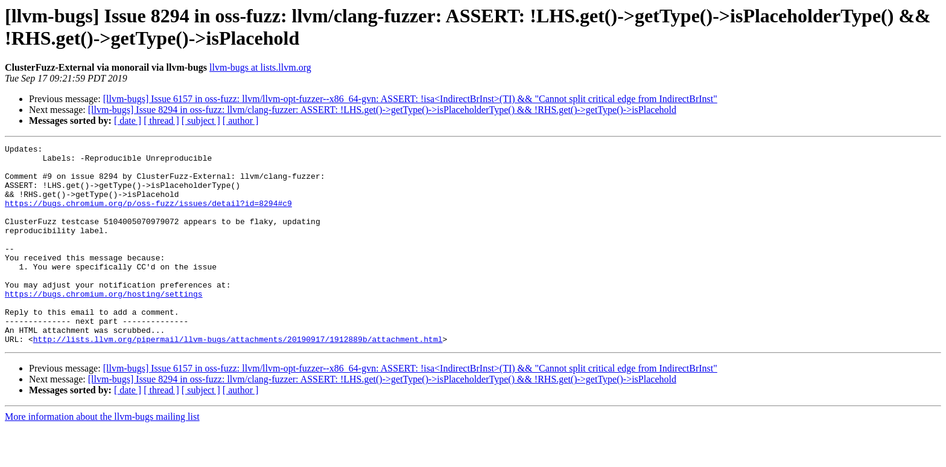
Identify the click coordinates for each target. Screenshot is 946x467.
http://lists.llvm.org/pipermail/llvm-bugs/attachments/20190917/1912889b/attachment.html (238, 378)
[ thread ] (161, 120)
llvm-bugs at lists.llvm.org (260, 67)
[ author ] (241, 120)
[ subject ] (201, 120)
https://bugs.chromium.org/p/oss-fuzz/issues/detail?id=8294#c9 (148, 215)
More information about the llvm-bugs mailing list (102, 456)
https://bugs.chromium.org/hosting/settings (104, 324)
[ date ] (127, 120)
